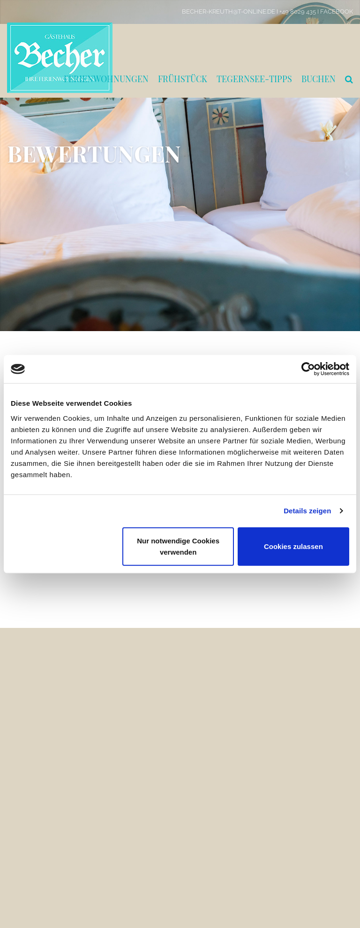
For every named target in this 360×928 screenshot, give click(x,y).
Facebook (336, 11)
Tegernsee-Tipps (254, 79)
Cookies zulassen (293, 546)
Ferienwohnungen (106, 79)
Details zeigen (307, 511)
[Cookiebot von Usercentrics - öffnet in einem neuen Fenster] (308, 369)
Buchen (318, 79)
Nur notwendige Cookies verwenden (178, 546)
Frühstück (182, 79)
